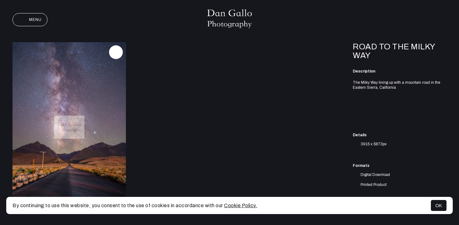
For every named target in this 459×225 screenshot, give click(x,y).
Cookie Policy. (240, 205)
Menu (30, 19)
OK (438, 205)
